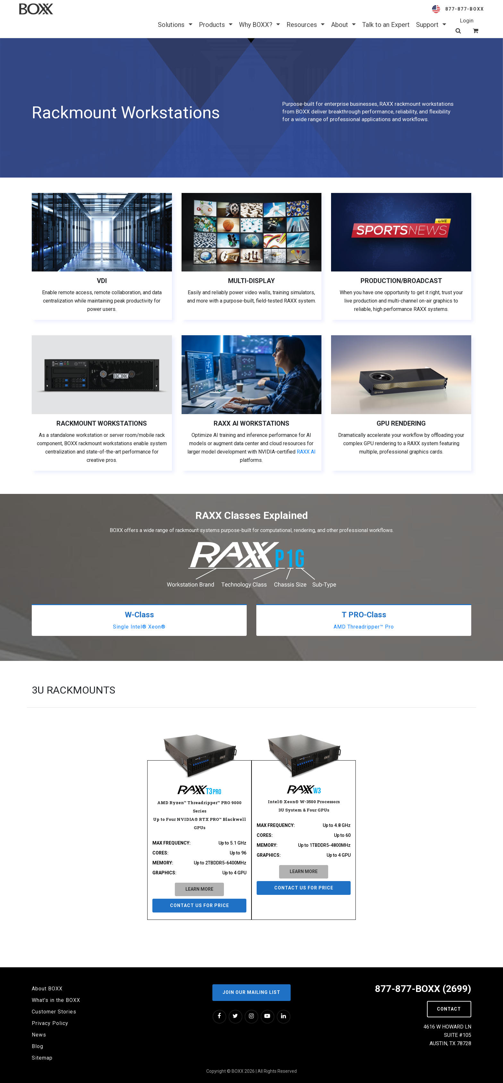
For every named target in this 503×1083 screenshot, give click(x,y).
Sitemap (42, 1058)
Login (466, 20)
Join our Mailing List (251, 992)
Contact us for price (199, 905)
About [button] (343, 25)
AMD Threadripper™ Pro (364, 627)
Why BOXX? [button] (259, 25)
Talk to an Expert (386, 25)
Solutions (175, 25)
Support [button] (431, 25)
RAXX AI (306, 452)
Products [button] (216, 25)
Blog (37, 1046)
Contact (449, 1009)
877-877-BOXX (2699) (423, 988)
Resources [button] (305, 25)
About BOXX (47, 989)
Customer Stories (54, 1012)
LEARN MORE (199, 889)
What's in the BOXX (56, 1000)
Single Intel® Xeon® (139, 627)
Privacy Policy (50, 1023)
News (39, 1035)
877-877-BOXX (464, 9)
